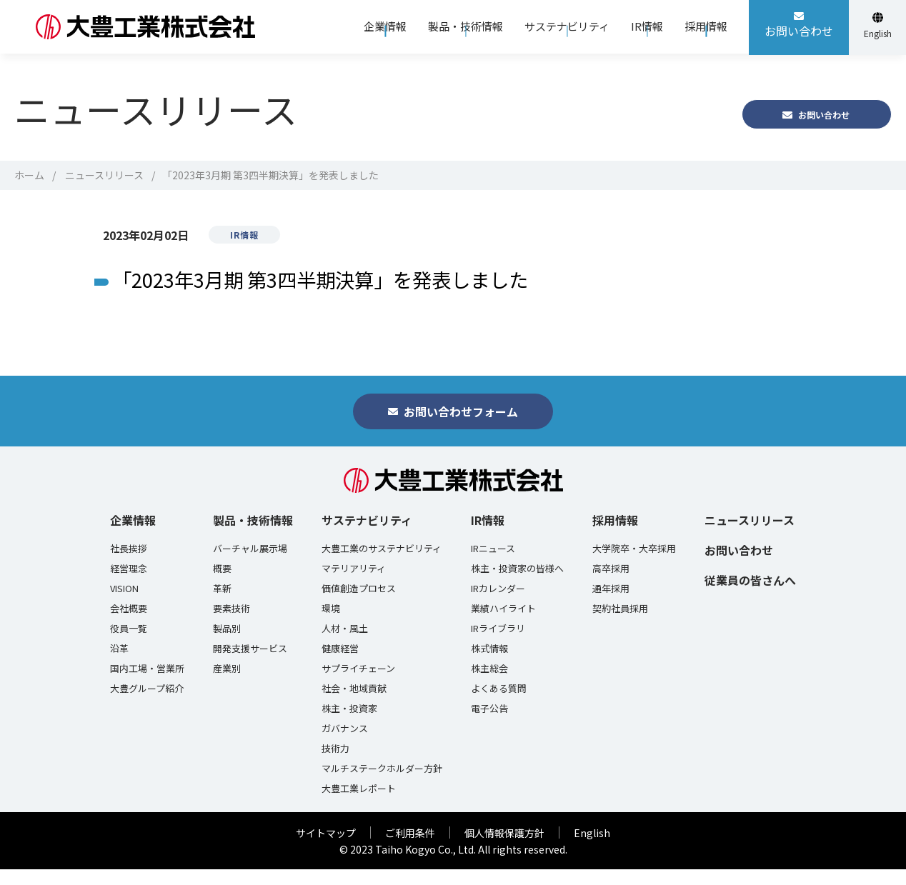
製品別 (227, 644)
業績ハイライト (503, 624)
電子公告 (489, 724)
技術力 (335, 764)
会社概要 (128, 624)
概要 (222, 584)
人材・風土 (345, 644)
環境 (331, 624)
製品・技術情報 (253, 535)
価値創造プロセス (359, 604)
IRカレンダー (498, 604)
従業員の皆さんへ (750, 595)
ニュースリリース (104, 175)
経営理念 (128, 584)
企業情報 (133, 535)
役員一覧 (128, 644)
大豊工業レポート (359, 804)
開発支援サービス (250, 664)
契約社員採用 (620, 624)
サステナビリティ (367, 535)
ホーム (29, 175)
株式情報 (489, 664)
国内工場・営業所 (147, 684)
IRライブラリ (498, 644)
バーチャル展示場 (250, 564)
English (592, 848)
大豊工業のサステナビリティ (382, 564)
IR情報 (487, 535)
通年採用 (610, 604)
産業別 (227, 684)
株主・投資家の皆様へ (517, 584)
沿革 (119, 664)
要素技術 (231, 624)
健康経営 (340, 664)
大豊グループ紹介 (147, 704)
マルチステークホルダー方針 (382, 784)
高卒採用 (610, 584)
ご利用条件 (410, 848)
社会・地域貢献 (354, 704)
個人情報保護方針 (504, 848)
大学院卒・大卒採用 (634, 564)
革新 (222, 604)
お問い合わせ (739, 565)
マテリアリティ (354, 584)
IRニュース (493, 564)
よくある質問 (499, 704)
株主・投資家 (349, 724)
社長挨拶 (128, 564)
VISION (124, 604)
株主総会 (489, 684)
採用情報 (615, 535)
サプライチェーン (358, 684)
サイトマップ (326, 848)
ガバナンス (345, 744)
